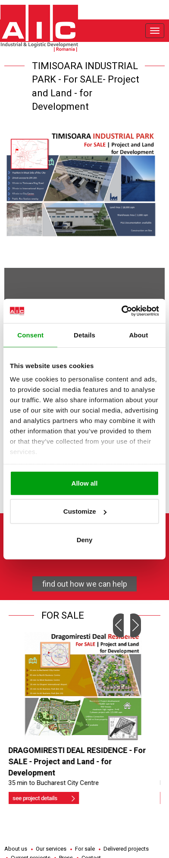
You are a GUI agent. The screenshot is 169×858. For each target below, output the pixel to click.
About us (15, 848)
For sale (85, 848)
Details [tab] (84, 334)
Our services (51, 848)
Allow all (85, 482)
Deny (85, 539)
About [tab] (138, 334)
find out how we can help (84, 583)
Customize (84, 511)
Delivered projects (126, 848)
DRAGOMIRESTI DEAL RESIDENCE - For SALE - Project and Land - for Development (78, 761)
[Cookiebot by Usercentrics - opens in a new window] (121, 311)
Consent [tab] (30, 334)
